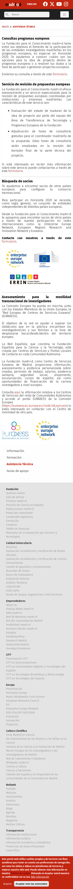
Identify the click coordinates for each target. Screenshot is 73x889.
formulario (60, 74)
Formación (14, 457)
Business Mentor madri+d (21, 628)
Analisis (11, 800)
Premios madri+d (16, 501)
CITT (8, 654)
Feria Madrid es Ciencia (20, 734)
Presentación (14, 688)
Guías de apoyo (18, 471)
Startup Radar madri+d (19, 609)
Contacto (11, 524)
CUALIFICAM (13, 586)
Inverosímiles (14, 796)
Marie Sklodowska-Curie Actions (25, 696)
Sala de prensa (15, 497)
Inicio (5, 26)
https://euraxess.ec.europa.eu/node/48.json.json (35, 405)
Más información (40, 877)
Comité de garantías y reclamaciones (28, 566)
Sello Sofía (12, 590)
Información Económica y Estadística (28, 842)
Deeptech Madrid (16, 640)
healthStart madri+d (18, 624)
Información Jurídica (18, 838)
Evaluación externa (17, 578)
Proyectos (12, 724)
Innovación (12, 720)
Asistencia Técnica (20, 464)
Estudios (11, 632)
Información (15, 451)
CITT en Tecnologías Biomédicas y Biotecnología (35, 674)
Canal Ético (13, 850)
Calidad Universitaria (19, 543)
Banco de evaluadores (19, 574)
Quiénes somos (15, 493)
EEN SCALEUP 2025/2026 (20, 712)
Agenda (10, 812)
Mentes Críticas (15, 824)
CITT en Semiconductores (21, 662)
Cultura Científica (16, 731)
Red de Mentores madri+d (21, 616)
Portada (11, 788)
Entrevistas (13, 804)
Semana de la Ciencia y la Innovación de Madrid (35, 746)
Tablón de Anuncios (18, 528)
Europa (10, 685)
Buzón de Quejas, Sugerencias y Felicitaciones (34, 594)
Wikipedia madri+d (17, 762)
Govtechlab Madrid (17, 644)
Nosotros (11, 547)
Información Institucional (21, 834)
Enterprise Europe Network (22, 708)
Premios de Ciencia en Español (24, 505)
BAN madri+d (14, 612)
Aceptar (7, 884)
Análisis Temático (16, 582)
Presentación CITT (17, 658)
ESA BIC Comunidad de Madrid (24, 620)
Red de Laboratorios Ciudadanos (26, 758)
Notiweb (11, 784)
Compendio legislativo (19, 517)
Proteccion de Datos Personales (25, 846)
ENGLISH (31, 4)
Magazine (11, 820)
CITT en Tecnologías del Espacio (25, 678)
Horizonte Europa (16, 692)
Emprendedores (15, 601)
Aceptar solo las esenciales (31, 884)
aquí (17, 392)
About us (11, 605)
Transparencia (15, 830)
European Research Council (22, 700)
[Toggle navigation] (64, 14)
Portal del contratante (19, 513)
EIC (8, 704)
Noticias (11, 792)
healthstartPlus (15, 636)
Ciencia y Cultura (16, 766)
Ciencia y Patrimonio (18, 770)
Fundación (12, 489)
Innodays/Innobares (18, 648)
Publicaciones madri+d (20, 509)
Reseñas (11, 816)
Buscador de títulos (18, 570)
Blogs (9, 808)
